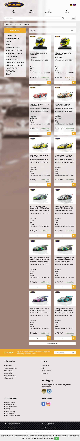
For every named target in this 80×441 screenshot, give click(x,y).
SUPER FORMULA (15, 62)
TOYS (8, 74)
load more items (52, 343)
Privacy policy (8, 370)
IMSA (8, 41)
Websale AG (50, 433)
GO (73, 352)
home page (9, 24)
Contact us (44, 373)
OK (57, 438)
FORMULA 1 (12, 35)
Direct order (45, 365)
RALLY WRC (12, 56)
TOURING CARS (14, 53)
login (42, 368)
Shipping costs (8, 378)
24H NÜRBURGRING (14, 46)
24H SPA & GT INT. (15, 50)
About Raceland (46, 370)
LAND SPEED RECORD (12, 69)
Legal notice (8, 365)
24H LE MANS (12, 38)
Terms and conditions (10, 368)
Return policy (8, 373)
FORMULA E (12, 59)
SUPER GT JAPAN (15, 65)
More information (49, 438)
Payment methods (10, 375)
